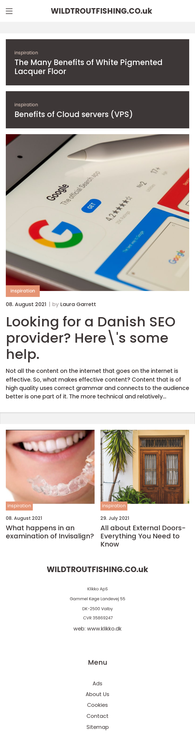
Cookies (97, 705)
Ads (97, 683)
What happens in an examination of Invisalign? (50, 532)
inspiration (26, 53)
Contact (97, 716)
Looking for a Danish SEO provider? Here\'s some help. (91, 338)
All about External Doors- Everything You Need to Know (143, 536)
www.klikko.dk (104, 628)
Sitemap (97, 727)
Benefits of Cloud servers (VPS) (74, 114)
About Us (97, 694)
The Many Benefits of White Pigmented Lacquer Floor (88, 67)
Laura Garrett (78, 304)
